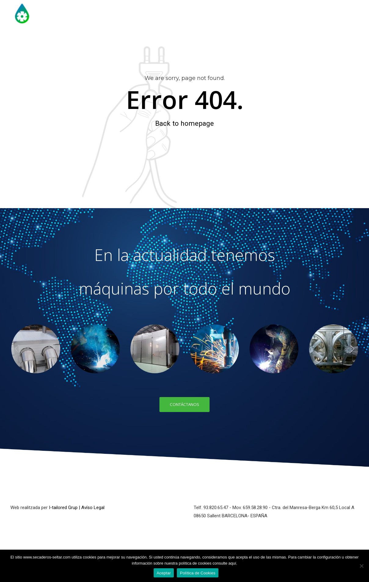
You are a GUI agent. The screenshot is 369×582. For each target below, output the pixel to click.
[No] (361, 566)
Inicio (118, 41)
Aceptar (164, 573)
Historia (148, 41)
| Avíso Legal (91, 508)
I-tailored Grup (63, 508)
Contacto (348, 41)
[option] (35, 349)
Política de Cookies (197, 573)
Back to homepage (184, 123)
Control (313, 41)
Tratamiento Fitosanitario (260, 41)
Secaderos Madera (194, 41)
